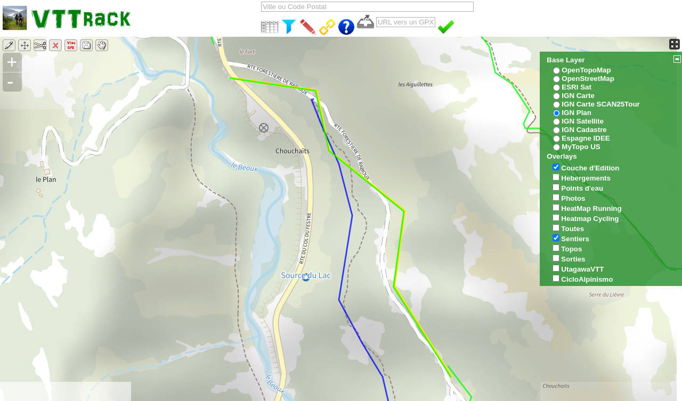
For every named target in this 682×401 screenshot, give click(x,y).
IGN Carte (578, 96)
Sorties (573, 259)
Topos (571, 249)
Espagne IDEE (586, 138)
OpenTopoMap (586, 70)
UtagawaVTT (582, 269)
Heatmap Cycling (590, 219)
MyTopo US (581, 147)
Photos (573, 198)
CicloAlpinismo (587, 279)
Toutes (572, 229)
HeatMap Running (591, 208)
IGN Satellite (583, 121)
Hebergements (586, 178)
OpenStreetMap (588, 79)
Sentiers (575, 239)
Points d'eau (582, 188)
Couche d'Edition (590, 168)
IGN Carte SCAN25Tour (600, 104)
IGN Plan (576, 113)
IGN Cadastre (584, 130)
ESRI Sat (576, 87)
